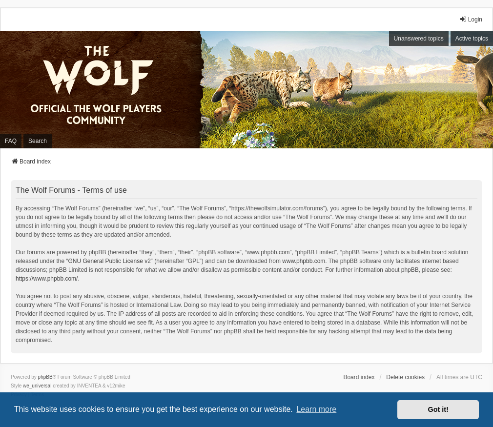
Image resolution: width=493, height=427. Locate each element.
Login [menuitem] (470, 19)
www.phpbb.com (303, 261)
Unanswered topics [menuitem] (419, 38)
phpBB (45, 377)
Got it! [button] (438, 409)
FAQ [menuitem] (11, 141)
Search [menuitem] (37, 141)
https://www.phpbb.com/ (47, 278)
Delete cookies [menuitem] (405, 377)
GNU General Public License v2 (109, 261)
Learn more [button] (316, 409)
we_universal (37, 385)
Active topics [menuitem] (471, 38)
